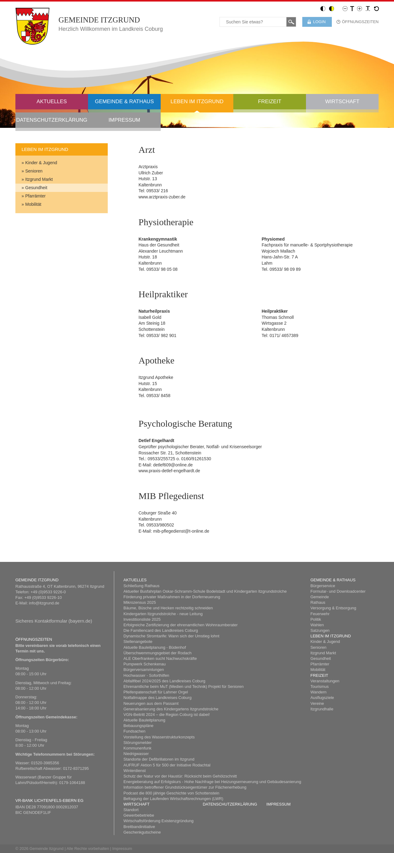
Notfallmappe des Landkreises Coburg (157, 697)
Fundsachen (134, 731)
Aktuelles (52, 101)
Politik (315, 619)
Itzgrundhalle (321, 709)
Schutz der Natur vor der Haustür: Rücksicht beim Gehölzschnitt (180, 776)
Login (319, 21)
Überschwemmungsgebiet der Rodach (157, 653)
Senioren (33, 171)
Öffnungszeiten (360, 21)
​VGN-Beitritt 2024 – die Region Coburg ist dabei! (166, 714)
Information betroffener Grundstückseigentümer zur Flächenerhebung (184, 787)
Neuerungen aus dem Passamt (151, 703)
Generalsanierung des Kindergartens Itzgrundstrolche (171, 709)
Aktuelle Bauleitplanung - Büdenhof (154, 647)
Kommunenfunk (137, 748)
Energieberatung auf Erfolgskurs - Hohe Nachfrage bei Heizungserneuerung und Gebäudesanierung (212, 781)
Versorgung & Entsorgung (333, 608)
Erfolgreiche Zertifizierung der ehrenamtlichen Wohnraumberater (180, 625)
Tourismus (319, 686)
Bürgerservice (322, 585)
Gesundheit (36, 187)
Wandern (318, 692)
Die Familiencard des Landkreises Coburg (160, 630)
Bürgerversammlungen (143, 669)
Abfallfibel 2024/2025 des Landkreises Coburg (164, 681)
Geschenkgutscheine (142, 832)
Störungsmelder (137, 742)
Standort (131, 809)
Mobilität (33, 204)
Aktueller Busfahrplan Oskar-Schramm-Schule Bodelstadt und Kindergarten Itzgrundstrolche (205, 591)
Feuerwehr (319, 613)
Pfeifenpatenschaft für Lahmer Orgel (155, 692)
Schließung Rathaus (141, 585)
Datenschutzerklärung (51, 120)
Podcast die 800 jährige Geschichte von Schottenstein (171, 793)
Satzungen (319, 630)
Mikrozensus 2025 (139, 602)
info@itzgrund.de (44, 603)
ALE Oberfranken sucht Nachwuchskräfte (160, 658)
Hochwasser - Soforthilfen (146, 675)
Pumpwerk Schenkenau (144, 664)
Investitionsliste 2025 (142, 619)
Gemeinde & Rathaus (124, 101)
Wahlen (317, 625)
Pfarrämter (35, 195)
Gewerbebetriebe (138, 815)
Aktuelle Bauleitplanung (144, 720)
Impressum (124, 120)
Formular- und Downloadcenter (337, 591)
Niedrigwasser (136, 753)
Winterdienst (134, 770)
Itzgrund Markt (39, 179)
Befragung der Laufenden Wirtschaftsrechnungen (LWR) (173, 798)
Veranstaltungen (324, 681)
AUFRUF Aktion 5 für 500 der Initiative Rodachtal (167, 765)
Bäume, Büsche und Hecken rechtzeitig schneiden (168, 608)
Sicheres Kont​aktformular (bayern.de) (53, 621)
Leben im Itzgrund (197, 101)
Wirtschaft (342, 101)
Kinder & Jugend (41, 162)
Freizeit (269, 101)
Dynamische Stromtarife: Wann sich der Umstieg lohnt (171, 636)
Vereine (317, 703)
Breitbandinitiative (139, 826)
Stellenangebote (137, 641)
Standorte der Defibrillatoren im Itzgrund (159, 759)
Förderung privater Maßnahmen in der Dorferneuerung (171, 597)
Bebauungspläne (138, 725)
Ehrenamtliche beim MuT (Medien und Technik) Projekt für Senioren (183, 686)
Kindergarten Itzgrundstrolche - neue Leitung (163, 613)
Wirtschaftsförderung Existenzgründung (158, 820)
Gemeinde (319, 597)
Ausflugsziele (322, 697)
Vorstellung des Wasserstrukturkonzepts (159, 737)
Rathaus (317, 602)
